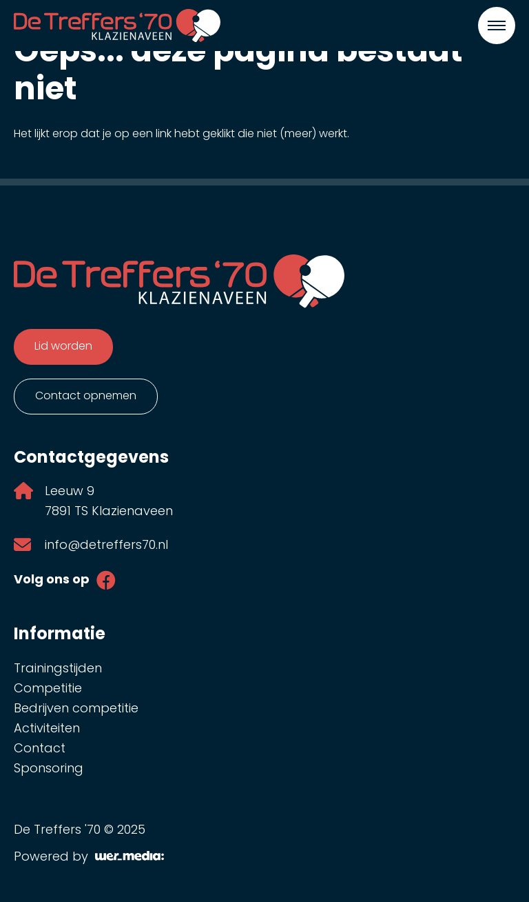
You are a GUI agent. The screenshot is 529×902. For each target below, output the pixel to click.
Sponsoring (48, 769)
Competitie (48, 689)
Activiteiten (47, 729)
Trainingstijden (58, 669)
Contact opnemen (85, 396)
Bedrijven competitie (76, 709)
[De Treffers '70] (117, 25)
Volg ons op (52, 580)
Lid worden (63, 347)
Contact (39, 749)
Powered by (89, 858)
